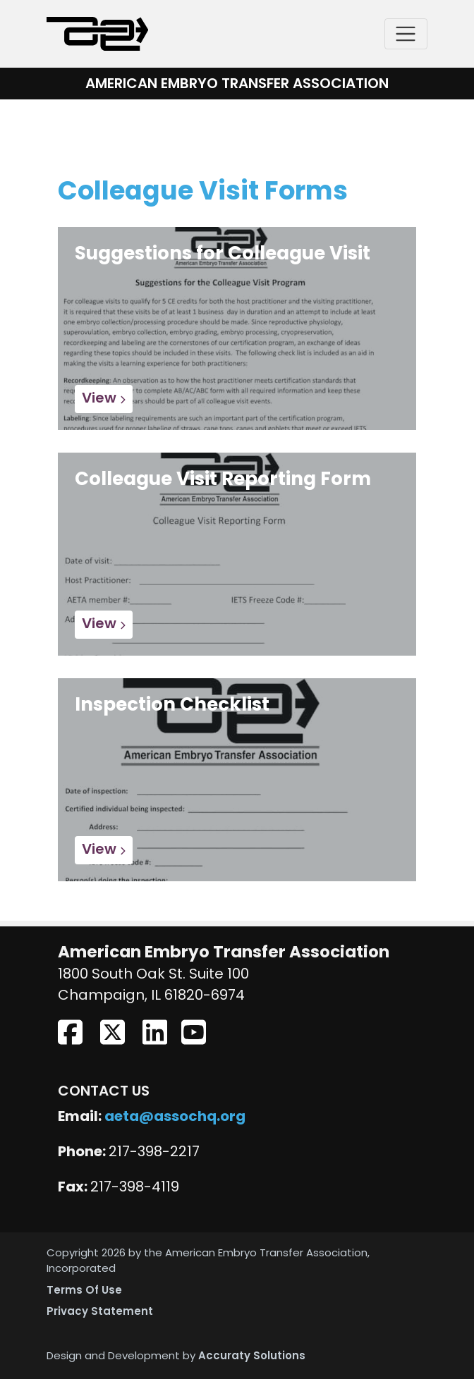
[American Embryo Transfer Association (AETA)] (97, 34)
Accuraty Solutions (251, 1357)
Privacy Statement (100, 1312)
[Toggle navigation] (405, 34)
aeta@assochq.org (174, 1117)
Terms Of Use (84, 1291)
